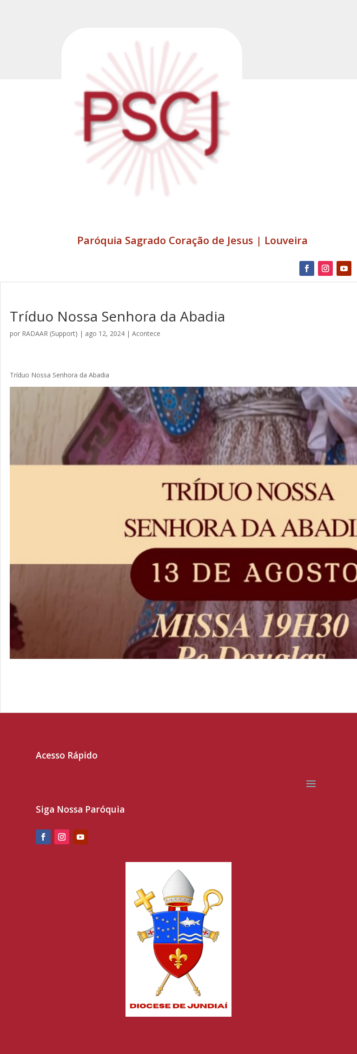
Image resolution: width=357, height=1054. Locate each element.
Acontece (146, 333)
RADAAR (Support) (50, 333)
